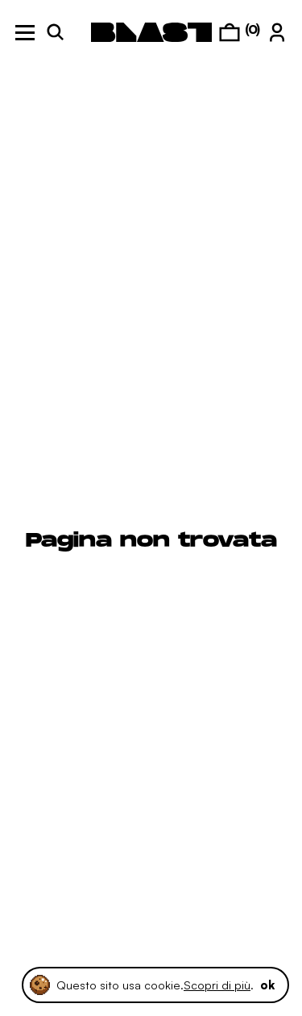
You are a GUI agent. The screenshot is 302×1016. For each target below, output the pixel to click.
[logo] (151, 32)
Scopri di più (217, 984)
